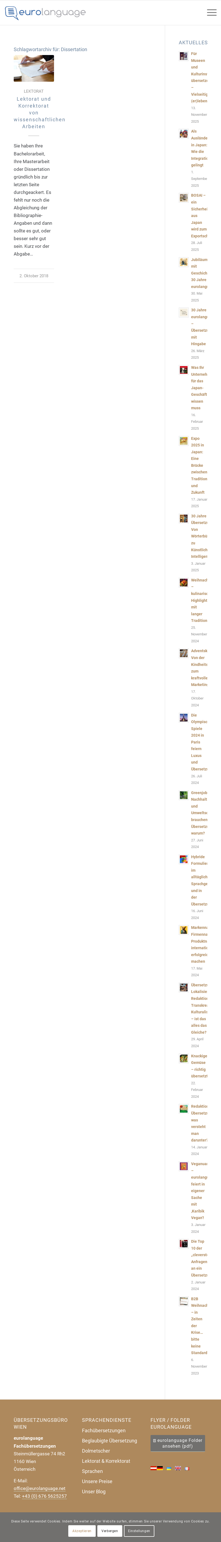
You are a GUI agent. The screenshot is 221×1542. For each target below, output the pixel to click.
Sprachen (92, 1471)
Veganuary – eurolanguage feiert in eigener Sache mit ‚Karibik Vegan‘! (203, 1191)
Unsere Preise (97, 1481)
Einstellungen (139, 1531)
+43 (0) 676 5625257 (44, 1496)
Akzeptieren (82, 1531)
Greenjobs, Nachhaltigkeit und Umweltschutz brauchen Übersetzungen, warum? (205, 813)
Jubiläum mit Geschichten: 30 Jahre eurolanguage (203, 273)
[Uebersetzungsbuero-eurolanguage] (45, 12)
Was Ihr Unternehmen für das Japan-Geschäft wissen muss (203, 387)
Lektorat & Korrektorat (106, 1461)
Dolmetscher (96, 1451)
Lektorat (34, 91)
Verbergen (109, 1531)
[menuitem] (209, 12)
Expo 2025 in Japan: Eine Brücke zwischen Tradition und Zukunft (199, 465)
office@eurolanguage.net (40, 1488)
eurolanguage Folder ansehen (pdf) (179, 1443)
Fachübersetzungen (104, 1430)
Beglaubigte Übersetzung (109, 1441)
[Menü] (209, 12)
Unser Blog (94, 1491)
